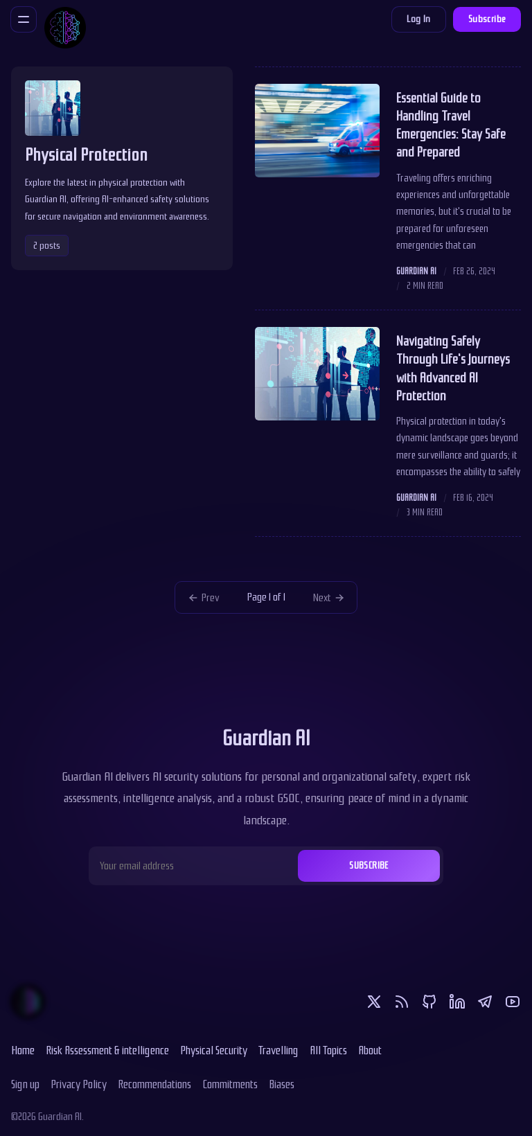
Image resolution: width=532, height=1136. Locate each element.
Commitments (230, 1084)
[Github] (429, 1001)
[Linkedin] (457, 1001)
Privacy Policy (79, 1084)
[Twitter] (374, 1001)
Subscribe (487, 19)
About (370, 1050)
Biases (281, 1084)
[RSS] (401, 1001)
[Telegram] (485, 1001)
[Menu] (23, 19)
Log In (418, 19)
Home (23, 1050)
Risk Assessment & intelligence (107, 1050)
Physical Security (213, 1050)
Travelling (278, 1050)
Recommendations (154, 1084)
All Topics (328, 1050)
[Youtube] (512, 1001)
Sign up (25, 1084)
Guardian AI (416, 271)
